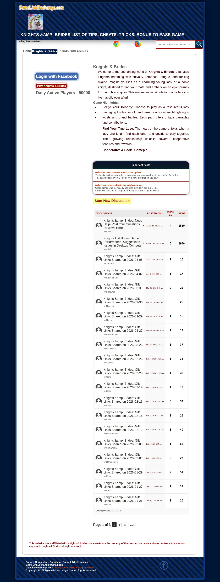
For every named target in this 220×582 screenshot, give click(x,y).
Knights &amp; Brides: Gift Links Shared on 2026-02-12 (122, 428)
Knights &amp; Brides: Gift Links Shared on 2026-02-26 (122, 357)
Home (28, 52)
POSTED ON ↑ (155, 214)
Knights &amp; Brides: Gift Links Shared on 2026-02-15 (122, 414)
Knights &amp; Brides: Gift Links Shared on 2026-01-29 (122, 471)
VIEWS (181, 214)
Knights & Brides (45, 52)
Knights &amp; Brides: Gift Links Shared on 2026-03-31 (122, 286)
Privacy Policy (64, 568)
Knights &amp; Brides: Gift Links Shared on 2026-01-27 (122, 485)
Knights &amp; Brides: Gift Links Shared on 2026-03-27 (122, 329)
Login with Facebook (56, 77)
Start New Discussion (112, 201)
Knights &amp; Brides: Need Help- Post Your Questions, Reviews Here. (122, 225)
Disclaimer (105, 568)
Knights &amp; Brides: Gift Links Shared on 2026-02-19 (122, 386)
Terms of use (85, 568)
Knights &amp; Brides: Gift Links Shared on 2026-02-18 (122, 400)
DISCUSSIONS (104, 214)
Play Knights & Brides (51, 86)
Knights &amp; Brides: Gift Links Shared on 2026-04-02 (122, 272)
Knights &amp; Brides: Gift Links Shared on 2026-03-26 (122, 343)
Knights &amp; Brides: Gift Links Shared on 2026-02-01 (122, 457)
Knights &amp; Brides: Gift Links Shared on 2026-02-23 (122, 372)
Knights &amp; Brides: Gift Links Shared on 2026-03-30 (122, 301)
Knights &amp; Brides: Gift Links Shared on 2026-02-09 (122, 443)
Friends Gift (65, 52)
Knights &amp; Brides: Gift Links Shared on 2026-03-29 (122, 315)
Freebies (81, 52)
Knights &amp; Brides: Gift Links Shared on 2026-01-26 (122, 499)
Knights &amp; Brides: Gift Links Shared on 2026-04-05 (122, 258)
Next (135, 525)
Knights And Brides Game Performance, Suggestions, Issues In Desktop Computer (122, 242)
